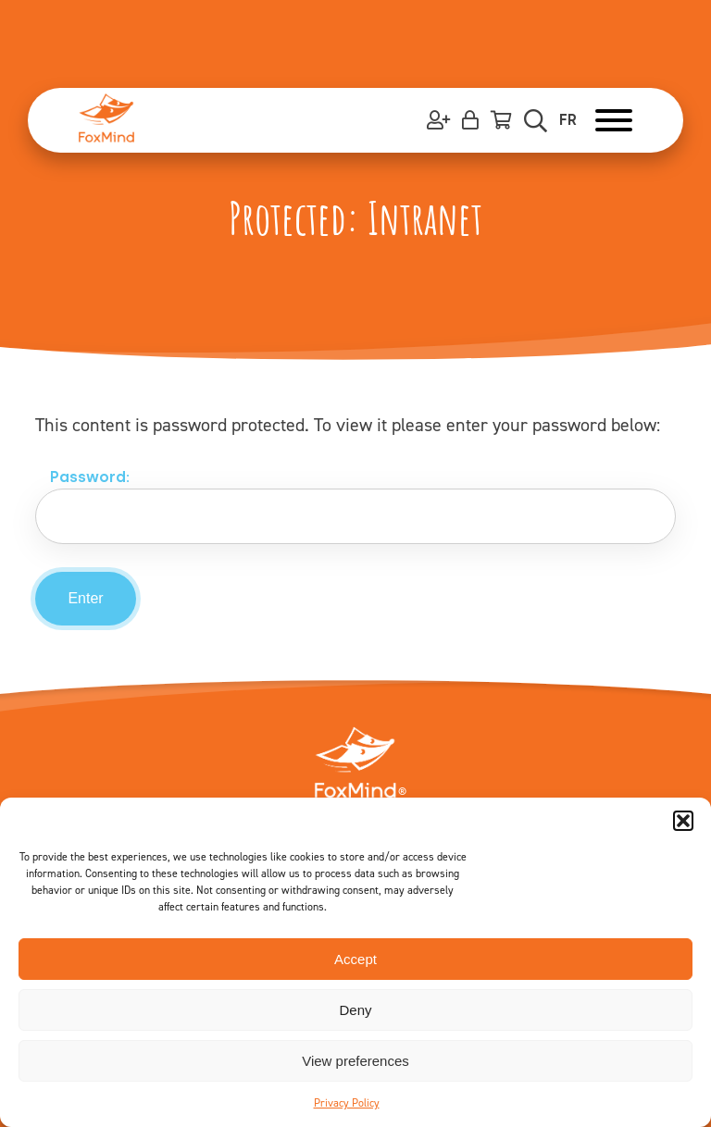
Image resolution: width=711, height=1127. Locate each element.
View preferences (355, 1061)
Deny (355, 1010)
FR (568, 120)
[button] (683, 820)
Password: (363, 506)
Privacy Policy (347, 1103)
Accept (355, 959)
